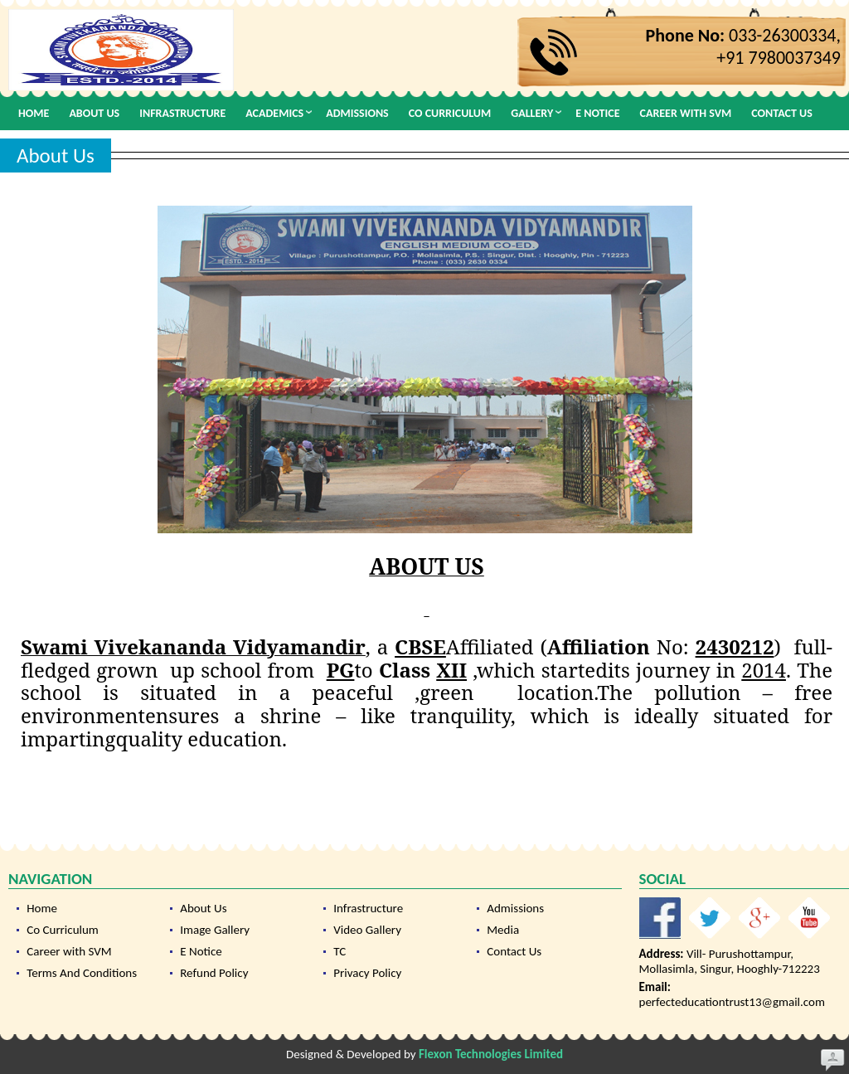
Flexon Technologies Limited (491, 1054)
